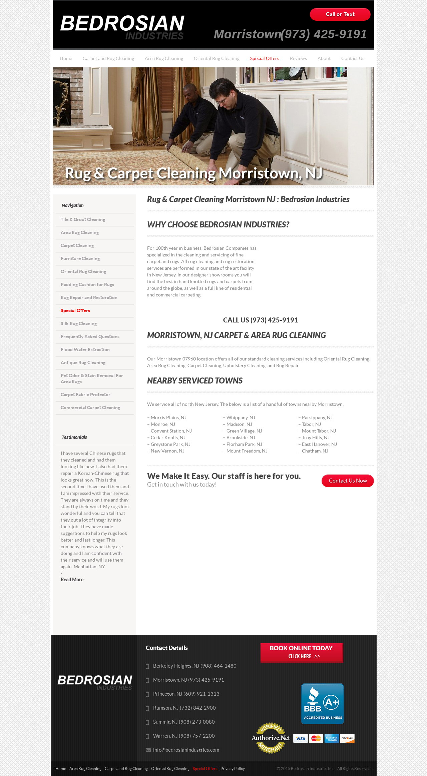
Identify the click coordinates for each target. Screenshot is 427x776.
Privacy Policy (233, 769)
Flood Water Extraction (85, 349)
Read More (72, 580)
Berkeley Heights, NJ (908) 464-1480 (195, 666)
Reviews (298, 58)
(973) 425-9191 (324, 31)
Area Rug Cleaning (164, 58)
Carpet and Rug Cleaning (108, 58)
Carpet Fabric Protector (85, 394)
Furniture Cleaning (80, 258)
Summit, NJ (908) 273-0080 (184, 722)
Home (66, 58)
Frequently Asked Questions (90, 336)
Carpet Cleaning (77, 245)
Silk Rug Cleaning (79, 323)
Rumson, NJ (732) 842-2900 (184, 708)
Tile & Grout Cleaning (83, 219)
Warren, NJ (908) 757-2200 (184, 736)
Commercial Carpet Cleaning (90, 407)
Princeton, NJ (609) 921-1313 (186, 694)
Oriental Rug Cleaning (217, 58)
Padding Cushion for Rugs (87, 284)
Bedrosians (124, 27)
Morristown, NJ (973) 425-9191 (188, 680)
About (324, 58)
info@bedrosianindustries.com (186, 750)
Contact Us (352, 58)
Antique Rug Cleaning (83, 362)
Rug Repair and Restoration (89, 297)
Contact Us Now (348, 481)
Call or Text (340, 14)
